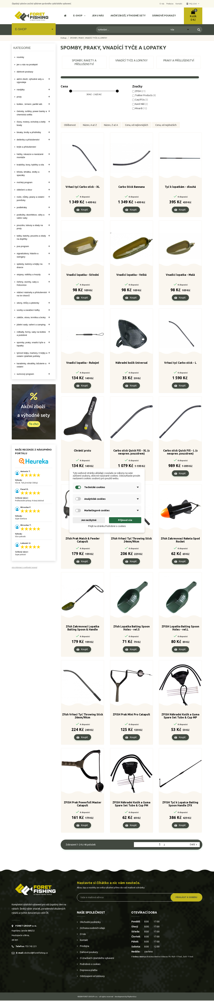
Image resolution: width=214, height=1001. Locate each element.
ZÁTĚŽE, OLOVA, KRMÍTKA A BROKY (31, 317)
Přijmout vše (125, 520)
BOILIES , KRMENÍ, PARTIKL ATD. (30, 104)
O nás (82, 934)
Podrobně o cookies (89, 964)
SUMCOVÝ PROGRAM (25, 374)
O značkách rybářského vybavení (96, 958)
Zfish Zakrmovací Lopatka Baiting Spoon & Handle (82, 628)
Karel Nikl (141, 104)
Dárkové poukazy (88, 952)
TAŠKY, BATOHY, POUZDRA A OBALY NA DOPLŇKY (31, 237)
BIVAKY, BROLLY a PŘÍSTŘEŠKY (29, 132)
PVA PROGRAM (23, 246)
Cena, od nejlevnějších (136, 125)
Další (194, 844)
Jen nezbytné (88, 520)
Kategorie (22, 48)
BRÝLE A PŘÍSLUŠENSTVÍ (26, 147)
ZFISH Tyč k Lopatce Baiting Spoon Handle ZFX (180, 804)
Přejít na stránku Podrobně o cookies (107, 526)
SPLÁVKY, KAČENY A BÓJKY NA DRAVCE (29, 266)
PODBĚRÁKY (22, 207)
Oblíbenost (70, 125)
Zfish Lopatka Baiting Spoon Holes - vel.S (131, 628)
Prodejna (84, 946)
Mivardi (141, 108)
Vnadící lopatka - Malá (180, 275)
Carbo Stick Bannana (131, 187)
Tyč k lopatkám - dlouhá (180, 187)
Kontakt (83, 940)
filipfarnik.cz (131, 997)
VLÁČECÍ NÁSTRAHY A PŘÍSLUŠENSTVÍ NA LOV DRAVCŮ (32, 294)
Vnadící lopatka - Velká (131, 275)
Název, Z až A (111, 125)
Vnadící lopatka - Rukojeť (82, 363)
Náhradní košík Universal (131, 363)
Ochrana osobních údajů (92, 928)
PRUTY (19, 96)
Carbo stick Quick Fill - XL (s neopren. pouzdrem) (131, 453)
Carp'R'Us (141, 99)
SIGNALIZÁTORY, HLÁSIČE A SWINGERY (27, 255)
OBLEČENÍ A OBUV (24, 189)
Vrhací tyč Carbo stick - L (180, 363)
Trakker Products (145, 95)
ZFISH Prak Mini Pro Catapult (131, 714)
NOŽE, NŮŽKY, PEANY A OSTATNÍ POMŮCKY (30, 198)
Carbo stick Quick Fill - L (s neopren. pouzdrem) (180, 453)
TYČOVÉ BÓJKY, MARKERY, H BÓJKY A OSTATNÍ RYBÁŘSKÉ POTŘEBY (32, 355)
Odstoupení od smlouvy (92, 976)
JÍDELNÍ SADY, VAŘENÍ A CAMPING (31, 324)
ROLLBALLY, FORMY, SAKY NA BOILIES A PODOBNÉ (31, 334)
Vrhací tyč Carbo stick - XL (83, 187)
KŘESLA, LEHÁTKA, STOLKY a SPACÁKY (28, 173)
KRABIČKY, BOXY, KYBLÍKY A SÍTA (30, 164)
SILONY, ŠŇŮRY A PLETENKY (28, 303)
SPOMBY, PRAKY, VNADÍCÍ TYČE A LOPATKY (31, 344)
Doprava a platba (88, 970)
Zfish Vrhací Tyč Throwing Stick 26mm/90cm (82, 716)
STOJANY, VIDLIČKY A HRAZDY (29, 274)
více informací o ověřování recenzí (24, 567)
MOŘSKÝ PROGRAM (24, 182)
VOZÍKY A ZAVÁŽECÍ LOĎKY (28, 310)
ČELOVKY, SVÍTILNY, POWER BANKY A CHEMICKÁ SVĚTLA (32, 113)
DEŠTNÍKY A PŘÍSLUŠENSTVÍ (28, 139)
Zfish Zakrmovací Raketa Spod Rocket (180, 540)
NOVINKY (20, 57)
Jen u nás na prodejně (27, 64)
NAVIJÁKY (21, 89)
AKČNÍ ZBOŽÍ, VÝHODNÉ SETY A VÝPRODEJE (30, 81)
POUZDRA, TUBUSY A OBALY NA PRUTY (30, 227)
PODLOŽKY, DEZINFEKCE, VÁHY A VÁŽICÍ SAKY (30, 216)
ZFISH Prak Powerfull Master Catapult (82, 804)
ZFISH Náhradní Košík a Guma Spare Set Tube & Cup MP (180, 716)
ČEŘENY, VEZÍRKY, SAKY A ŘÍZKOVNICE (27, 283)
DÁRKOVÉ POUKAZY (25, 71)
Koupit (84, 210)
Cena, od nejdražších (166, 125)
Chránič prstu (82, 451)
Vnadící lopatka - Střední (82, 275)
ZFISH (140, 91)
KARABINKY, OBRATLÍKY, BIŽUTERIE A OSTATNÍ (31, 365)
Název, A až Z (90, 125)
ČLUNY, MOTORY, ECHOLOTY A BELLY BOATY (31, 123)
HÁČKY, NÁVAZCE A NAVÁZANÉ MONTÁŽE (30, 156)
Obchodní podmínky (90, 922)
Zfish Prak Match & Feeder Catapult (83, 540)
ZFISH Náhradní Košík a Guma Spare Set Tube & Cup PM (131, 804)
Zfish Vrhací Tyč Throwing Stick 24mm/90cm (131, 540)
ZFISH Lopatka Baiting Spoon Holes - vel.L (180, 628)
